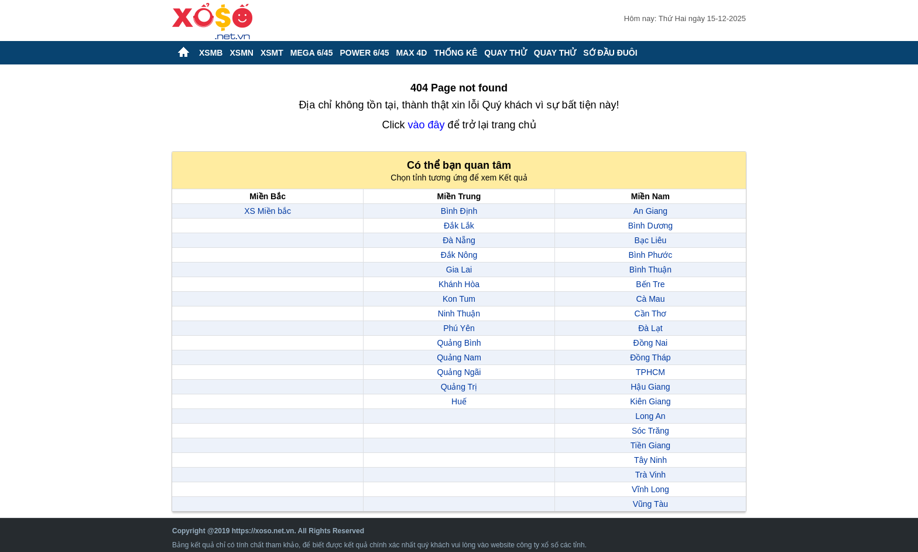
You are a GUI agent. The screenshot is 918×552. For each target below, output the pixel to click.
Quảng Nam (459, 357)
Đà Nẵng (459, 240)
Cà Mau (650, 299)
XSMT (272, 52)
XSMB (210, 52)
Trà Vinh (650, 474)
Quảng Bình (459, 342)
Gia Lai (459, 269)
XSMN (241, 52)
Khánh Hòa (459, 284)
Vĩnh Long (650, 489)
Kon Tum (459, 299)
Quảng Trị (459, 386)
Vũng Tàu (650, 504)
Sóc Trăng (650, 430)
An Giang (650, 211)
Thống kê (455, 52)
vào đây (425, 125)
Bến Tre (650, 284)
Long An (650, 416)
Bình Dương (650, 225)
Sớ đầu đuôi (610, 52)
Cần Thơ (650, 313)
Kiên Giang (650, 401)
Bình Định (459, 211)
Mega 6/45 (311, 52)
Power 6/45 (364, 52)
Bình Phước (650, 255)
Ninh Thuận (459, 313)
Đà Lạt (650, 328)
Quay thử (505, 52)
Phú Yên (458, 328)
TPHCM (650, 372)
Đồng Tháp (650, 357)
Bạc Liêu (651, 240)
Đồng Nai (650, 342)
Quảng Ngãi (459, 372)
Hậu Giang (650, 386)
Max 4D (411, 52)
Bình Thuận (650, 269)
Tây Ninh (650, 460)
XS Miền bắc (267, 211)
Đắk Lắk (459, 225)
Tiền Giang (650, 445)
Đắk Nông (459, 255)
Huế (459, 401)
